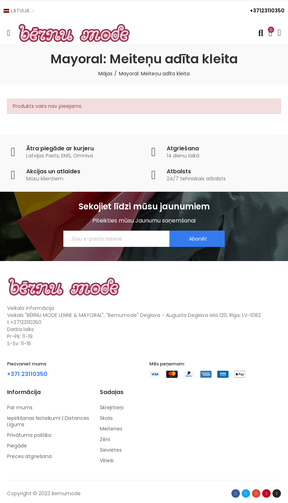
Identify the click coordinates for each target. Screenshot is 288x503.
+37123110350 (267, 10)
